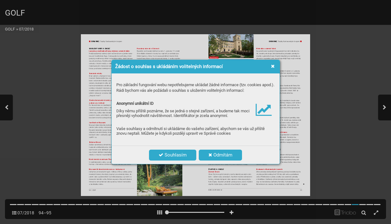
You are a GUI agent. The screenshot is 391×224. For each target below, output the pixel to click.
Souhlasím (173, 155)
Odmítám (220, 155)
